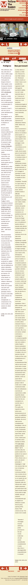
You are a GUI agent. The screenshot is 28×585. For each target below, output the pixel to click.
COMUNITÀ (23, 8)
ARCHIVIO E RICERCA (14, 50)
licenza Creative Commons (21, 578)
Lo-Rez (2, 313)
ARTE (25, 13)
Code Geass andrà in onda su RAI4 (19, 445)
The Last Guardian (6, 247)
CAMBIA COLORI (23, 1)
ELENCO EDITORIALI (14, 51)
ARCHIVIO (23, 3)
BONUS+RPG (23, 10)
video (3, 201)
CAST (25, 5)
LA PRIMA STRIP (14, 53)
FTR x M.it (23, 15)
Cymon (16, 560)
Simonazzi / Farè (23, 576)
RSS (19, 571)
